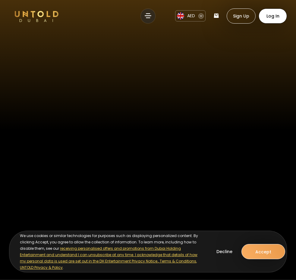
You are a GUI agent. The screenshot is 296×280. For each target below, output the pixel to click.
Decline (224, 252)
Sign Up (241, 16)
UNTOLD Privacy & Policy (41, 267)
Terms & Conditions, (178, 261)
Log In (272, 16)
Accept (263, 252)
